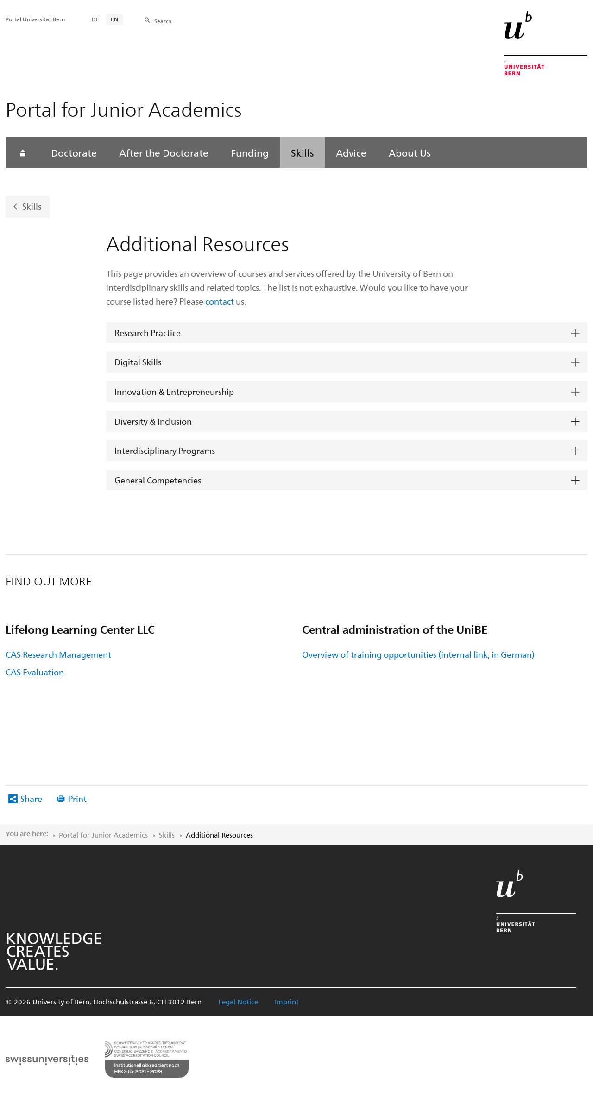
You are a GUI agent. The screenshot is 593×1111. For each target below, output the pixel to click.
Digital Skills (137, 362)
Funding (250, 152)
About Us (409, 152)
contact (219, 301)
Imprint (287, 1001)
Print (77, 798)
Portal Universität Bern (35, 19)
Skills (302, 152)
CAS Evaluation (35, 672)
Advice (351, 152)
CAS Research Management (58, 654)
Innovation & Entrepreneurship (174, 391)
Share (31, 798)
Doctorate (74, 152)
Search (162, 21)
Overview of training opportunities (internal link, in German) (418, 654)
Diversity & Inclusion (153, 421)
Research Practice (147, 332)
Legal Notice (238, 1001)
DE (95, 19)
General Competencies (157, 480)
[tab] (346, 333)
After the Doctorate (163, 152)
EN (114, 19)
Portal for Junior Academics (103, 834)
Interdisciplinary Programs (164, 450)
